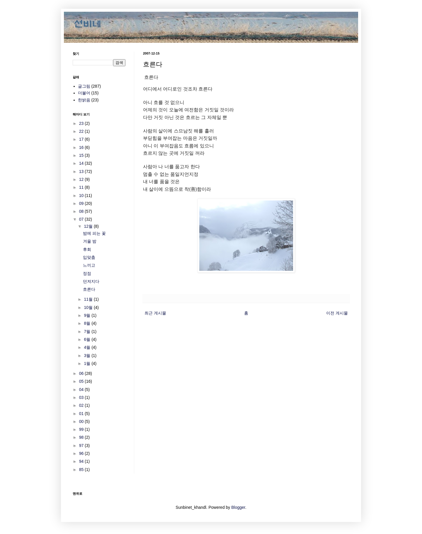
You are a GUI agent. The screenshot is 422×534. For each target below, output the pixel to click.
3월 (87, 355)
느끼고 (89, 265)
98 (82, 437)
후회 (87, 249)
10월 (88, 307)
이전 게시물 (337, 313)
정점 (87, 273)
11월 (88, 299)
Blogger (238, 507)
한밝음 (84, 100)
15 (82, 155)
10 (82, 195)
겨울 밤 (89, 241)
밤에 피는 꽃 (94, 233)
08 (82, 211)
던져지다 (91, 281)
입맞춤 (89, 257)
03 (82, 397)
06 (82, 373)
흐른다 (89, 289)
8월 (87, 323)
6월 (87, 339)
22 (82, 131)
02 (82, 405)
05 (82, 381)
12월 (88, 226)
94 (82, 461)
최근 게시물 (155, 313)
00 (82, 421)
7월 (87, 331)
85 (82, 469)
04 (82, 389)
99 (82, 429)
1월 (87, 363)
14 (82, 163)
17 (82, 139)
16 (82, 147)
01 (82, 413)
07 (82, 219)
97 (82, 445)
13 (82, 171)
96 (82, 453)
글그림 (84, 86)
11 (82, 187)
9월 (87, 315)
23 (82, 123)
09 (82, 203)
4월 (87, 347)
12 (82, 179)
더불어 (84, 93)
